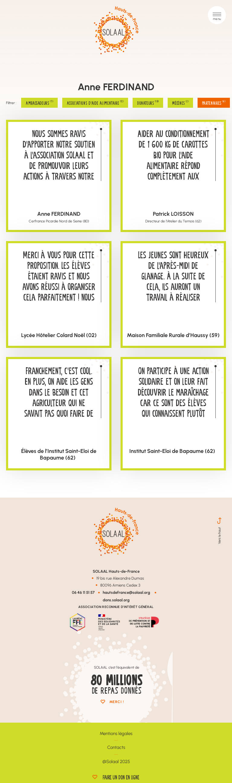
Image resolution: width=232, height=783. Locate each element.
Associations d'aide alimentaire (95, 103)
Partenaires (214, 103)
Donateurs (148, 103)
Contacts (116, 747)
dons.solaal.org (116, 599)
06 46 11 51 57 (83, 592)
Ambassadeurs (39, 103)
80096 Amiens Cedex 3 (120, 585)
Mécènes (180, 103)
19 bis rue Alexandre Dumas (120, 578)
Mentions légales (116, 733)
